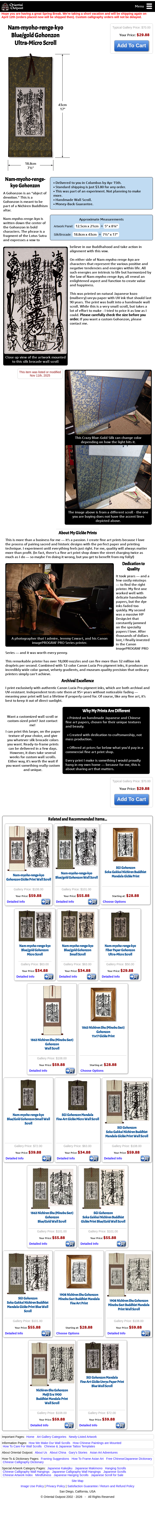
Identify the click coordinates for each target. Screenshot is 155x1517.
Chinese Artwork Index (18, 1475)
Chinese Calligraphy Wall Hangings (26, 1471)
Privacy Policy (55, 1486)
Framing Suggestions (55, 1458)
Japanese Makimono (88, 1468)
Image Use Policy (32, 1486)
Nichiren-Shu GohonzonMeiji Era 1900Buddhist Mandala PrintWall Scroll (52, 1396)
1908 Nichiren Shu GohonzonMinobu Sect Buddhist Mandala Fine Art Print (79, 1299)
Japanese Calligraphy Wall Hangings (76, 1471)
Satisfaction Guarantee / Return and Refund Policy (101, 1486)
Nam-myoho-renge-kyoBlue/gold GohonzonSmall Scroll (77, 950)
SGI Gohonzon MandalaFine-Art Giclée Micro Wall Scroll (77, 1117)
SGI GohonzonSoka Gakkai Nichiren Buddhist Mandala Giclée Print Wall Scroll (126, 1132)
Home (30, 1436)
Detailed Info (16, 901)
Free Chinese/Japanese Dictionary (129, 1458)
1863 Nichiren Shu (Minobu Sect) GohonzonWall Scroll (52, 1044)
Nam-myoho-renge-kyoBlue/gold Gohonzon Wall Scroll (76, 875)
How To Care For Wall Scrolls (22, 1446)
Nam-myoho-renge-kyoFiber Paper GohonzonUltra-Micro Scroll (120, 950)
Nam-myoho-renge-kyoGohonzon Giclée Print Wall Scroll (28, 877)
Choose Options (114, 901)
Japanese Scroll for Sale (107, 1475)
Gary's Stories (78, 1452)
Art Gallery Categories (51, 1436)
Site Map (77, 1481)
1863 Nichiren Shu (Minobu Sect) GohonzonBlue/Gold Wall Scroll (52, 1217)
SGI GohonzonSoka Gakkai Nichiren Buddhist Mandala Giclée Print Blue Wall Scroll (27, 1304)
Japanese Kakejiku (60, 1468)
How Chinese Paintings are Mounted (97, 1443)
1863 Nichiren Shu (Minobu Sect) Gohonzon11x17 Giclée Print (103, 1032)
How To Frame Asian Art (88, 1458)
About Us (41, 1452)
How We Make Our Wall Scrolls (49, 1443)
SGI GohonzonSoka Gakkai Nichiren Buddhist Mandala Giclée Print (125, 872)
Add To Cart (131, 45)
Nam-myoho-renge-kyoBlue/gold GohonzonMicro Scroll (35, 950)
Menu (144, 6)
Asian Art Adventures (104, 1452)
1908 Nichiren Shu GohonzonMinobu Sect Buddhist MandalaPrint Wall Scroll (128, 1305)
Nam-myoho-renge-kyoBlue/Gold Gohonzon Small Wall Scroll (28, 1119)
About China (58, 1452)
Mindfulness (43, 1475)
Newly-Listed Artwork (83, 1436)
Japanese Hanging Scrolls (71, 1475)
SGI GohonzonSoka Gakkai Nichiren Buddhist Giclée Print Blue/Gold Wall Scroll (103, 1217)
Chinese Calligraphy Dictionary (23, 1462)
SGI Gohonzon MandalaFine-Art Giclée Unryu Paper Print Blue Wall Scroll (102, 1381)
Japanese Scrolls (114, 1471)
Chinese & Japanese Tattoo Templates (69, 1446)
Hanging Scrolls (115, 1468)
